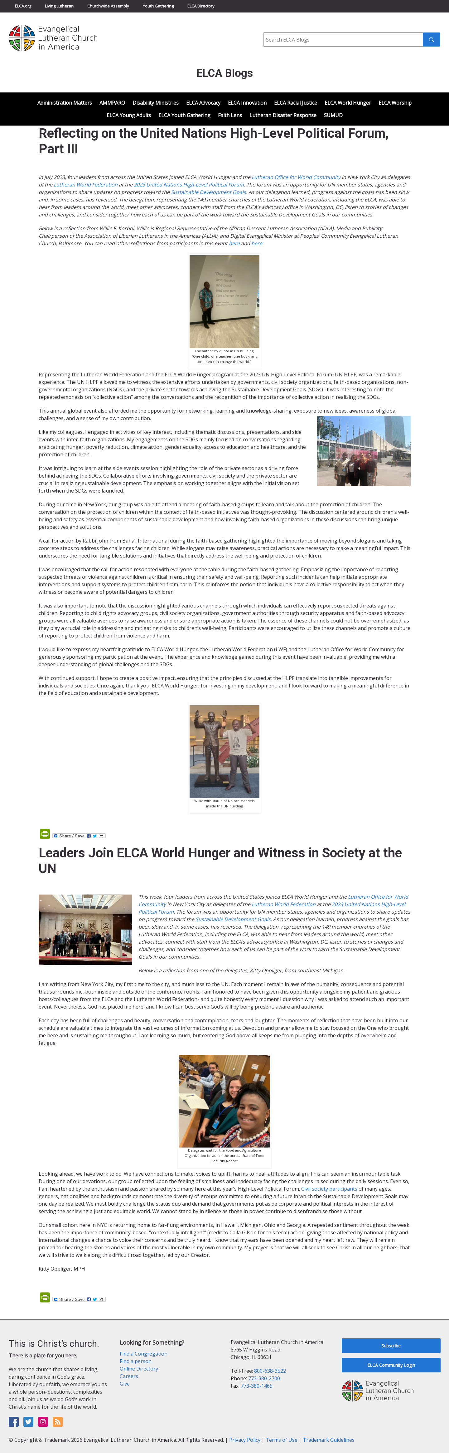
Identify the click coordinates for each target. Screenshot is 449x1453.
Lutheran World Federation (86, 184)
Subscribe (391, 1346)
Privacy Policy (244, 1439)
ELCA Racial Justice (295, 102)
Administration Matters (64, 102)
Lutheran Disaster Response (282, 115)
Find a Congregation (143, 1353)
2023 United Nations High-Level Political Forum (189, 184)
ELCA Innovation (247, 102)
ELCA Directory (201, 6)
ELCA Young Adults (129, 115)
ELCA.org (23, 6)
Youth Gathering (158, 6)
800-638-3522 (270, 1370)
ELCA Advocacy (203, 102)
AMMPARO (112, 102)
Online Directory (139, 1368)
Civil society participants (329, 1188)
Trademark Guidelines (329, 1439)
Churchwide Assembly (108, 6)
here (234, 243)
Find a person (136, 1361)
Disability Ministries (156, 102)
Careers (129, 1376)
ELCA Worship (395, 102)
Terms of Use (281, 1439)
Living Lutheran (59, 6)
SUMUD (333, 115)
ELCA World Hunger (348, 102)
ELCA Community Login (391, 1365)
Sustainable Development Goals (208, 192)
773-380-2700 (264, 1378)
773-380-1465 (257, 1385)
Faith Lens (230, 115)
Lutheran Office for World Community (296, 177)
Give (125, 1383)
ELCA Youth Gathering (184, 115)
